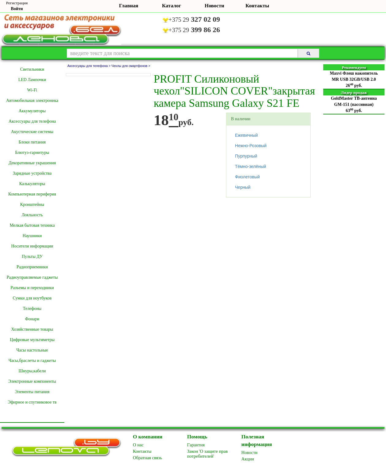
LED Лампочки (32, 79)
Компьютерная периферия (32, 194)
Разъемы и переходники (32, 287)
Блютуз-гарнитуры (32, 152)
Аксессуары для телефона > (89, 66)
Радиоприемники (32, 267)
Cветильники (32, 69)
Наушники (32, 235)
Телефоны (32, 308)
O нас (138, 444)
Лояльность (32, 215)
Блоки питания (32, 142)
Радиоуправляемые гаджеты (32, 277)
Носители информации (32, 246)
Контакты (257, 6)
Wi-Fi (32, 90)
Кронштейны (32, 204)
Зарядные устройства (32, 173)
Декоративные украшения (32, 163)
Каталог (171, 6)
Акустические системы (32, 131)
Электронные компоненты (32, 381)
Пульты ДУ (32, 256)
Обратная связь (147, 457)
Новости (214, 6)
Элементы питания (32, 391)
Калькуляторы (32, 183)
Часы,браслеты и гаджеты (32, 360)
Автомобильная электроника (32, 100)
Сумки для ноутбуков (32, 298)
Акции (247, 458)
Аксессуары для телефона (32, 121)
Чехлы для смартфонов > (131, 66)
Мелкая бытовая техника (32, 225)
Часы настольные (32, 350)
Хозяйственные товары (32, 329)
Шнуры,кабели (32, 371)
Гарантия (196, 444)
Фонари (32, 319)
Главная (128, 6)
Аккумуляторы (32, 111)
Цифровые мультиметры (32, 339)
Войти (17, 8)
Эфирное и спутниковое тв (32, 402)
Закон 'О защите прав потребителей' (207, 454)
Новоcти (249, 452)
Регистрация (17, 3)
